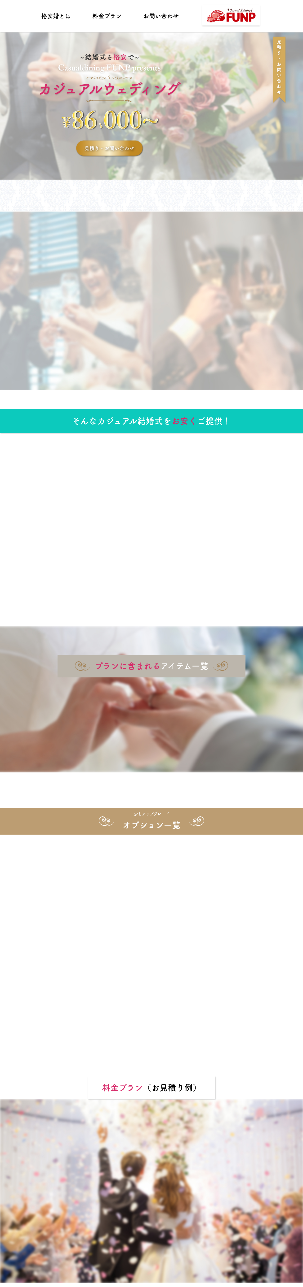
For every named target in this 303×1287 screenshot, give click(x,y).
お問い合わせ (161, 16)
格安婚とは (56, 16)
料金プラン (107, 16)
